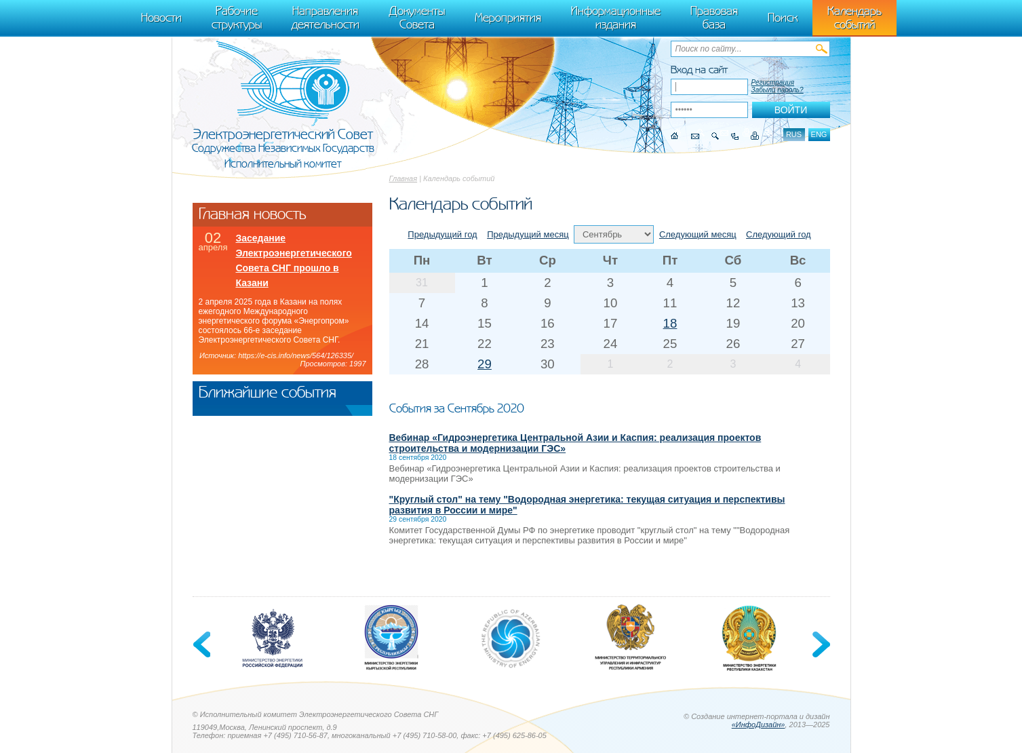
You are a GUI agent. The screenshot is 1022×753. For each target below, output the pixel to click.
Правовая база (714, 17)
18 (670, 323)
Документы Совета (417, 17)
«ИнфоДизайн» (758, 724)
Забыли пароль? (777, 90)
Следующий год (778, 234)
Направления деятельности (325, 17)
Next (820, 644)
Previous (203, 644)
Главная (403, 178)
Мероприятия (508, 17)
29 (484, 364)
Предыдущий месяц (528, 234)
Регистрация (773, 82)
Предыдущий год (442, 234)
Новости (161, 17)
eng (819, 134)
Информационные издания (616, 17)
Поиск (783, 17)
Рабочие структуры (237, 17)
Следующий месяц (697, 234)
